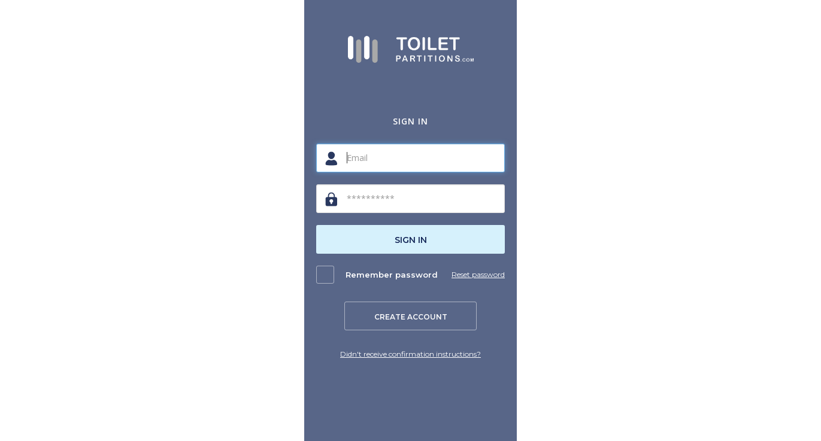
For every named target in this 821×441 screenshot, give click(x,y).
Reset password (478, 274)
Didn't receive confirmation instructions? (410, 353)
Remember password (392, 274)
